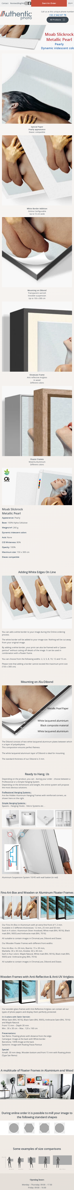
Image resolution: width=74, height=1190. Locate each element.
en (70, 3)
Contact (5, 3)
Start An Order (49, 3)
